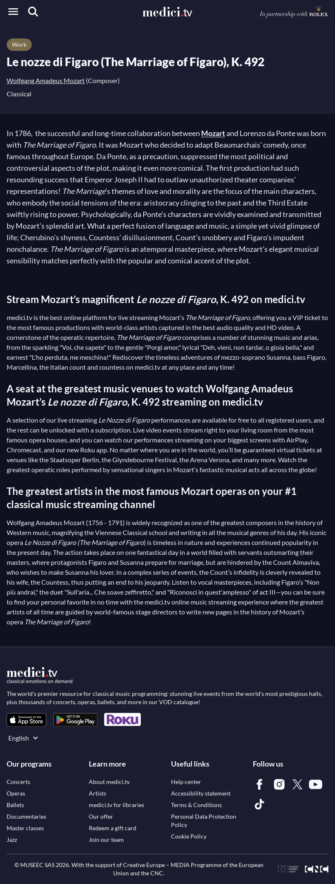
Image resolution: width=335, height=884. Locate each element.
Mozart (213, 133)
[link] (26, 719)
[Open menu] (13, 11)
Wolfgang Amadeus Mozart (46, 80)
